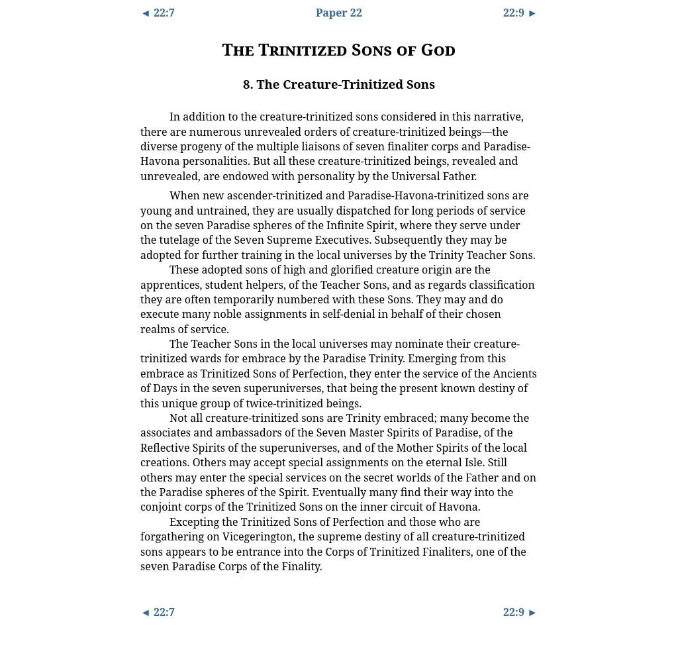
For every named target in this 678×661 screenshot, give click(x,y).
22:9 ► (520, 12)
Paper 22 (339, 12)
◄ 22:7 (157, 12)
